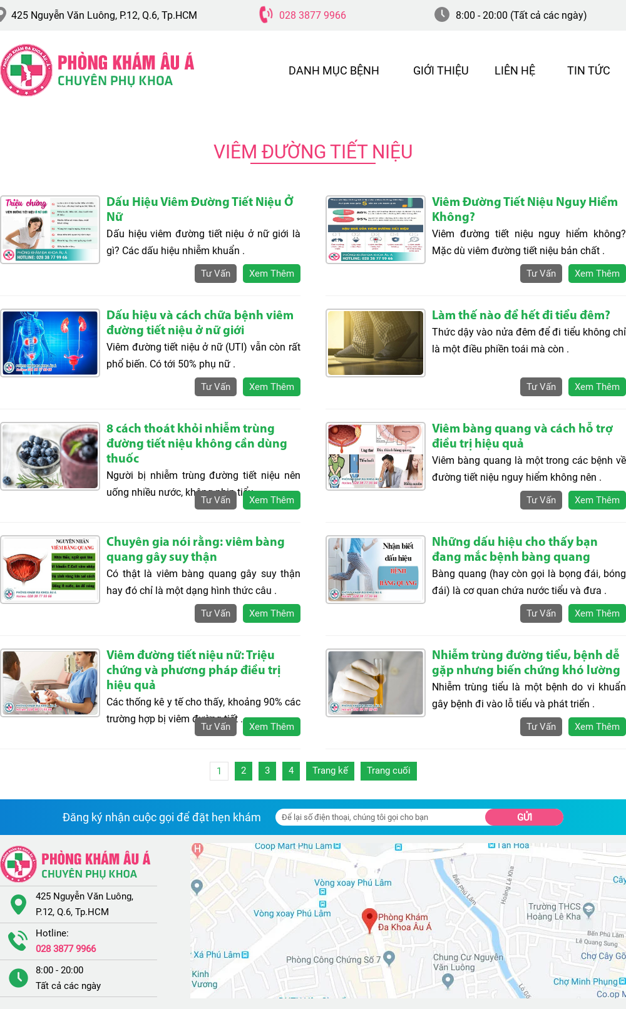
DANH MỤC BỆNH (334, 70)
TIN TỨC (588, 70)
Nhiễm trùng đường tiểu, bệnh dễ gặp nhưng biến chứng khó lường (526, 663)
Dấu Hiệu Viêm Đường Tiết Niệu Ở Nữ (199, 210)
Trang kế (330, 770)
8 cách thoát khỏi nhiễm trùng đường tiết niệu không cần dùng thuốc (196, 444)
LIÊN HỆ (515, 70)
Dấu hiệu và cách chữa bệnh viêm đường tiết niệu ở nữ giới (200, 323)
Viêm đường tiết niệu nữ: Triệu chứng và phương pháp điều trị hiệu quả (193, 671)
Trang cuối (389, 770)
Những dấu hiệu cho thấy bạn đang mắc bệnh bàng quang (515, 550)
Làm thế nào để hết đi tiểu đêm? (521, 316)
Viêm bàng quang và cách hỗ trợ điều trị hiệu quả (522, 437)
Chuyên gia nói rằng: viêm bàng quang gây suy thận (195, 550)
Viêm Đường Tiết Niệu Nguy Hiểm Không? (525, 210)
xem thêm (271, 273)
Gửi (524, 817)
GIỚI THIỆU (441, 70)
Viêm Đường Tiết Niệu (313, 152)
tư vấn (215, 273)
